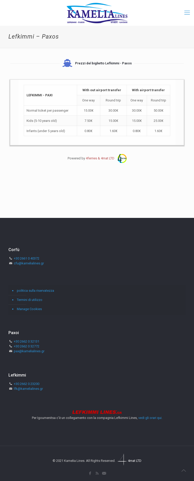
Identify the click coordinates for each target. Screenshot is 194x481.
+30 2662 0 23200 (26, 384)
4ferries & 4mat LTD (106, 158)
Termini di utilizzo (29, 300)
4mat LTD (128, 461)
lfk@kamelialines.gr (28, 389)
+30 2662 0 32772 (26, 346)
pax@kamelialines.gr (29, 351)
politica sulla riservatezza (35, 290)
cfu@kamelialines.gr (29, 263)
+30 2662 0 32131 (26, 341)
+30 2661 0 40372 (26, 258)
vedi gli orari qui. (150, 418)
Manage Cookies (29, 309)
